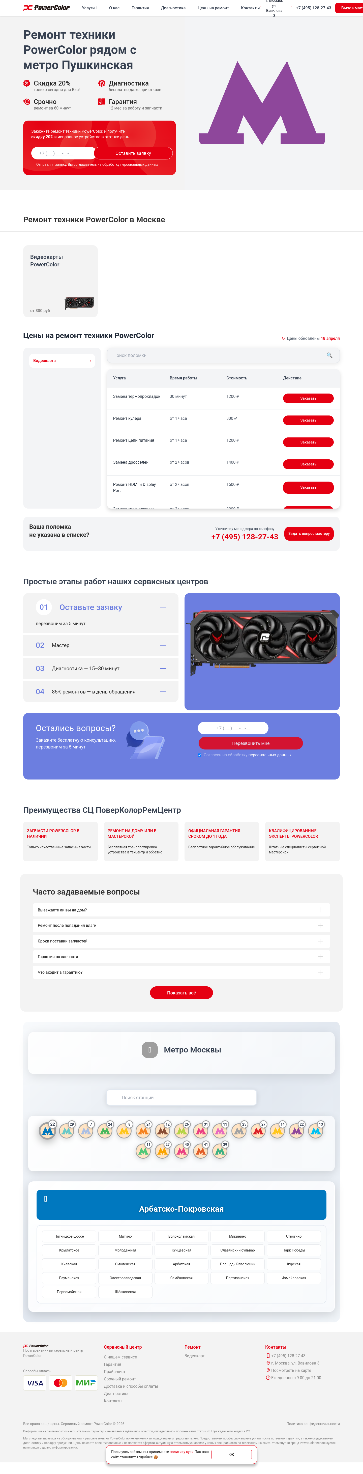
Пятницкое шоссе (69, 1248)
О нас (114, 8)
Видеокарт (195, 1367)
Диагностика (173, 8)
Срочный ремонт (120, 1390)
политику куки (181, 1452)
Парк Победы (294, 1262)
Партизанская (237, 1290)
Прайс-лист (115, 1383)
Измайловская (294, 1290)
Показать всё (181, 1004)
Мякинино (237, 1248)
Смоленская (125, 1276)
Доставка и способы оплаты (131, 1398)
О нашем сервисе (120, 1368)
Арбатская (181, 1276)
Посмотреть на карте (291, 1382)
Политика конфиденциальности (313, 1435)
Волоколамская (181, 1248)
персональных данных (253, 755)
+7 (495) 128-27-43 (313, 8)
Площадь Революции (237, 1276)
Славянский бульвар (238, 1262)
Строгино (294, 1248)
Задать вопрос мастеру (307, 533)
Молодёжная (125, 1262)
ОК (231, 1454)
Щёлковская (125, 1303)
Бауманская (69, 1290)
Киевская (69, 1276)
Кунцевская (181, 1262)
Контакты (250, 8)
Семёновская (181, 1290)
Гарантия (140, 8)
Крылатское (69, 1262)
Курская (293, 1276)
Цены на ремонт (213, 8)
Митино (125, 1248)
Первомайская (69, 1303)
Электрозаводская (125, 1290)
